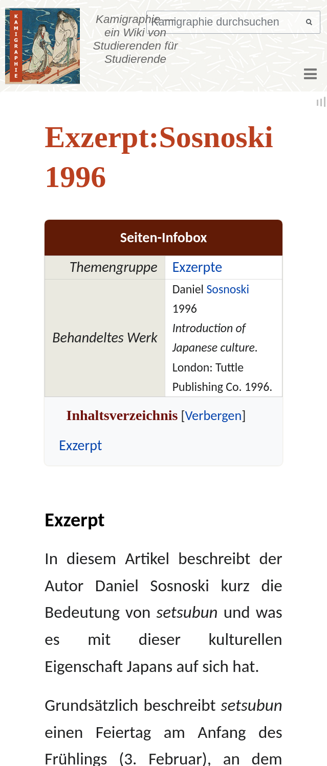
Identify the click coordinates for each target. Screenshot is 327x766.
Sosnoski (227, 289)
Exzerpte (197, 267)
